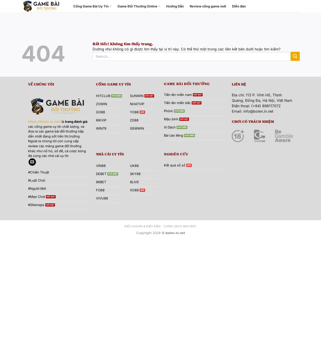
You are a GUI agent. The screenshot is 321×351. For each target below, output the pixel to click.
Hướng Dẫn (175, 6)
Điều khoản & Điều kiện (142, 226)
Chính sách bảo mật (180, 226)
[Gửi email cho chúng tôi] (32, 162)
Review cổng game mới (208, 6)
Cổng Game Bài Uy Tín (92, 6)
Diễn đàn (239, 6)
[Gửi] (295, 56)
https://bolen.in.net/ (44, 121)
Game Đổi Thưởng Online (138, 6)
